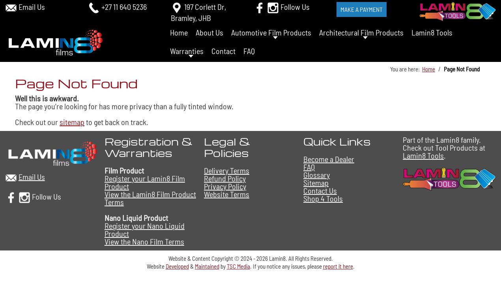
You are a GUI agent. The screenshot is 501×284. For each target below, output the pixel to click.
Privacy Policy (225, 186)
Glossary (316, 174)
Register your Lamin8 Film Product (145, 182)
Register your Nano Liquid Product (145, 229)
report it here (338, 266)
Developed (177, 266)
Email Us (32, 6)
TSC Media (238, 266)
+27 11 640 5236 (124, 6)
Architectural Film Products (361, 32)
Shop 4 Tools (323, 198)
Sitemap (316, 182)
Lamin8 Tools (431, 32)
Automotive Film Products (271, 32)
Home (179, 32)
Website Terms (226, 194)
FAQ (249, 51)
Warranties (187, 51)
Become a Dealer (328, 159)
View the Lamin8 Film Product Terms (150, 198)
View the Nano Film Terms (144, 241)
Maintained (207, 266)
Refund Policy (225, 178)
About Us (209, 32)
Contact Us (320, 190)
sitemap (72, 122)
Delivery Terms (226, 170)
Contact (223, 51)
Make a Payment (361, 9)
